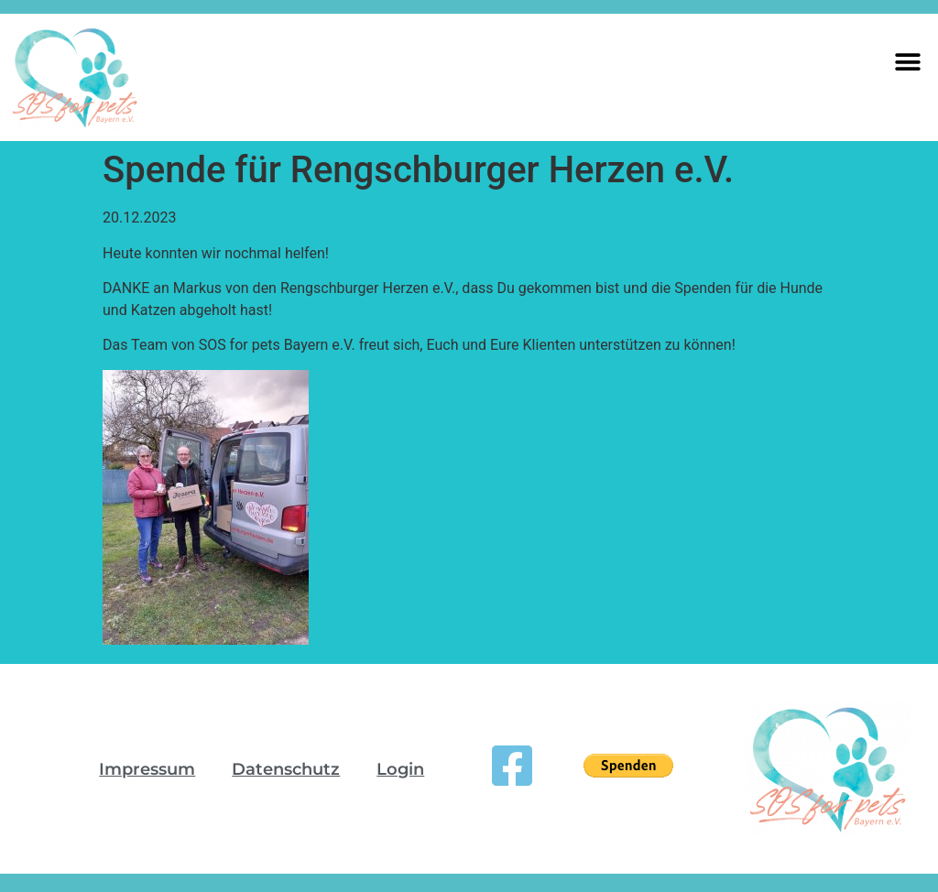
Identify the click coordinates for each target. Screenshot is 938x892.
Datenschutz (286, 769)
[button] (908, 61)
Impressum (147, 769)
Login (400, 769)
